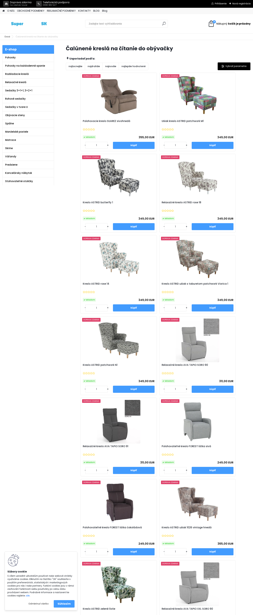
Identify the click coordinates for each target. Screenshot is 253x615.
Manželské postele (16, 131)
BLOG (96, 10)
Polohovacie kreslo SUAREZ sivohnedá (86, 123)
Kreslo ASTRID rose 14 (82, 203)
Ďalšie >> (167, 489)
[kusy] (76, 145)
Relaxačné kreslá (15, 82)
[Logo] (24, 24)
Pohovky (10, 57)
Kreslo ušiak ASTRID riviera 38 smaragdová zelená (87, 450)
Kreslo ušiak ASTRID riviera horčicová (178, 450)
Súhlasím (64, 604)
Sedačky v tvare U (16, 107)
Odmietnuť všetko (38, 603)
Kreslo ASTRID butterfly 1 (177, 121)
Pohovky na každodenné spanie (25, 65)
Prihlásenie (221, 3)
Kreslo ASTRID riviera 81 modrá (134, 449)
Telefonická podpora (52, 4)
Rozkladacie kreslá (17, 74)
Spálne (9, 123)
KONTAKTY (84, 10)
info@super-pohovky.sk (148, 533)
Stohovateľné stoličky (19, 181)
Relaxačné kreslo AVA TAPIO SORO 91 (86, 288)
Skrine (9, 148)
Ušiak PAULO (215, 449)
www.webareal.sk (139, 611)
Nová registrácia (241, 3)
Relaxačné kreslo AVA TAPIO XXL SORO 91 (179, 369)
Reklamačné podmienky (86, 537)
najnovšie (110, 66)
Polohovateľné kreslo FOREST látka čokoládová (180, 288)
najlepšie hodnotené (133, 66)
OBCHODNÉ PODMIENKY (30, 10)
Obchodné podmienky (85, 533)
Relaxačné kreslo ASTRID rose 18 (226, 123)
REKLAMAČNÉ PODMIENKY (61, 10)
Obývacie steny (15, 115)
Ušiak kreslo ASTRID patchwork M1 (134, 123)
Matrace (10, 140)
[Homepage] (3, 11)
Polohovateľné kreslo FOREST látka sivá (133, 288)
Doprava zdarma (17, 4)
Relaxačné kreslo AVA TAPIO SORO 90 (225, 205)
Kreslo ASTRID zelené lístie (85, 367)
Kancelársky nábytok (18, 173)
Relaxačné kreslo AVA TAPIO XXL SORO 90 (132, 369)
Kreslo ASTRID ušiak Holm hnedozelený (223, 369)
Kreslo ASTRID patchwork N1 (179, 203)
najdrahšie (94, 66)
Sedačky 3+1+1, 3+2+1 (18, 90)
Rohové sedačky (15, 98)
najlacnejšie (75, 66)
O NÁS (11, 10)
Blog (104, 10)
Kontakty (77, 541)
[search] (164, 25)
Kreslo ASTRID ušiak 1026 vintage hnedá (223, 288)
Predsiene (11, 164)
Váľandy (10, 156)
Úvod (7, 36)
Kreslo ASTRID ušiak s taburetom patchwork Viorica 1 (134, 206)
